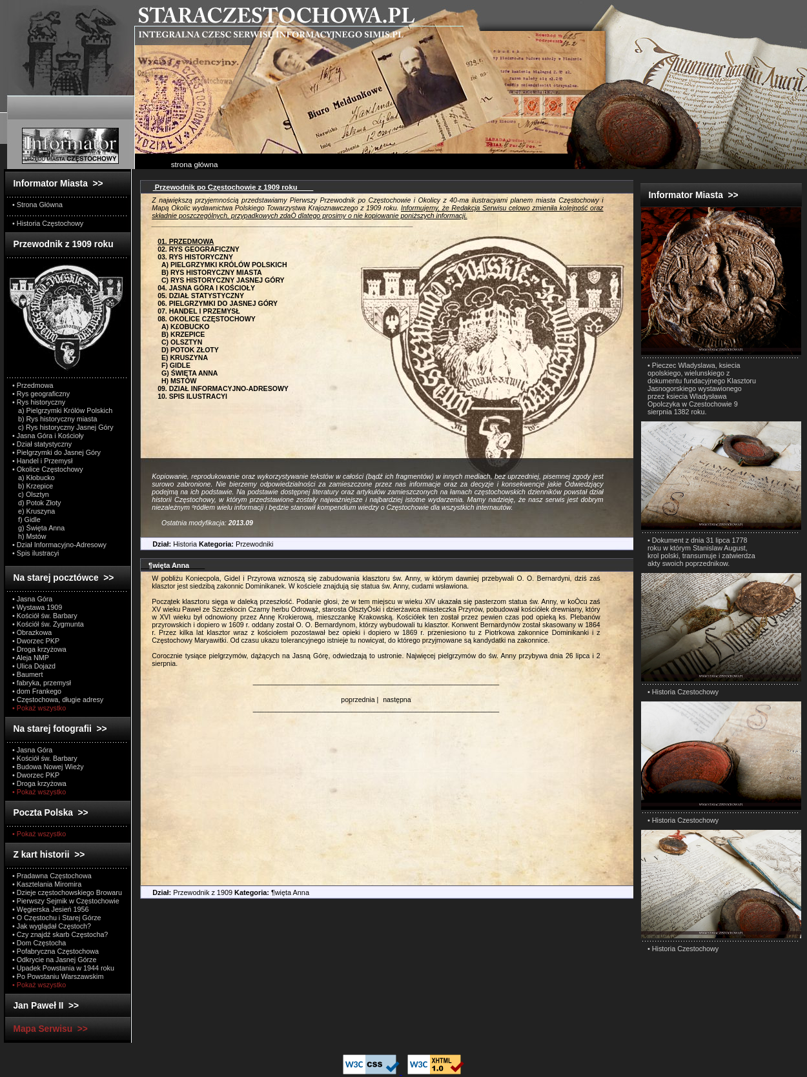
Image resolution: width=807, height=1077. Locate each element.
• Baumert (27, 674)
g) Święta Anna (38, 528)
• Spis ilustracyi (35, 553)
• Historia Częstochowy (47, 223)
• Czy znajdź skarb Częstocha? (60, 934)
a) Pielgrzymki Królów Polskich (62, 410)
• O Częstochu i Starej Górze (56, 917)
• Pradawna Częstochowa (52, 876)
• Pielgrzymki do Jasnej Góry (56, 452)
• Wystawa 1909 (37, 607)
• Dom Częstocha (39, 943)
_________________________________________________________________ (376, 681)
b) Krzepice (32, 486)
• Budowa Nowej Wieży (48, 766)
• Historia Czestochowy (683, 692)
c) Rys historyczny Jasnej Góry (63, 427)
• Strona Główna (37, 204)
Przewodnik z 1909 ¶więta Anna (225, 892)
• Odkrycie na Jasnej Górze (54, 959)
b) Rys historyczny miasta (54, 419)
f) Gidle (26, 519)
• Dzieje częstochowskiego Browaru (67, 892)
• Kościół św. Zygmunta (48, 624)
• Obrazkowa (32, 632)
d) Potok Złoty (36, 503)
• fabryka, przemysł (41, 683)
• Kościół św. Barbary (44, 615)
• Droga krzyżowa (39, 649)
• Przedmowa (33, 385)
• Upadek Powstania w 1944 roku (63, 968)
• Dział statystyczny (42, 444)
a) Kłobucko (33, 477)
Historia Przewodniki (207, 544)
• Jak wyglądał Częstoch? (51, 926)
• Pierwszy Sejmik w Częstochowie (65, 901)
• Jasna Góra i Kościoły (48, 435)
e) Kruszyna (33, 511)
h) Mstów (29, 536)
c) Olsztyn (30, 494)
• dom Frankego (36, 691)
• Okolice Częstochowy (47, 469)
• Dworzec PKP (35, 641)
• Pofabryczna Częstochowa (55, 951)
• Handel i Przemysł (42, 461)
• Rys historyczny (38, 402)
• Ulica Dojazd (34, 666)
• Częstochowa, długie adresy (57, 699)
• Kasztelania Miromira (46, 884)
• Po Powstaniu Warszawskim (57, 976)
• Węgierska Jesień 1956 (50, 909)
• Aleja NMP (30, 657)
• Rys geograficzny (41, 394)
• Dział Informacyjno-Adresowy (59, 545)
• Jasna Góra (32, 599)
